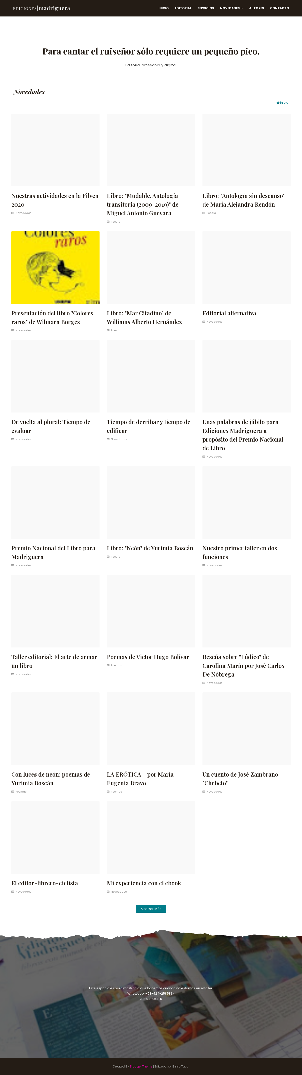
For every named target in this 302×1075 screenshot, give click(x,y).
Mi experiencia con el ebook (144, 883)
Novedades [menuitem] (230, 8)
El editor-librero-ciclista (44, 883)
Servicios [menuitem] (205, 8)
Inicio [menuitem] (163, 8)
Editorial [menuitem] (183, 8)
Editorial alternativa (229, 313)
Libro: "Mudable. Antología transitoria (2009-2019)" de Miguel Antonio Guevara (142, 204)
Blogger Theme (141, 1066)
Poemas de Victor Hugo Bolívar (148, 657)
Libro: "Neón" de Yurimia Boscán (150, 548)
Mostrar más (151, 908)
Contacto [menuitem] (279, 8)
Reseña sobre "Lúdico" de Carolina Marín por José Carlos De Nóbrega (243, 665)
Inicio (282, 102)
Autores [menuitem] (256, 8)
